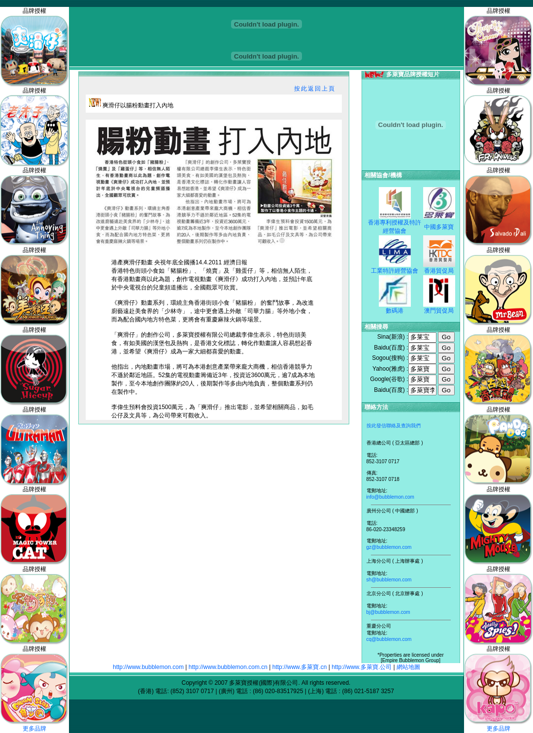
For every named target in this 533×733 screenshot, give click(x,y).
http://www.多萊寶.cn (299, 667)
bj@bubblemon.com (388, 612)
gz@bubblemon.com (389, 547)
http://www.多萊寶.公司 (362, 667)
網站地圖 (408, 667)
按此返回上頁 (314, 88)
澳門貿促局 (439, 310)
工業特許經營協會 (394, 270)
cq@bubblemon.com (389, 639)
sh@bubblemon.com (389, 579)
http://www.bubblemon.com (148, 667)
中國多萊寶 (439, 226)
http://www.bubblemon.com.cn (228, 667)
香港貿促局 (439, 270)
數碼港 (394, 310)
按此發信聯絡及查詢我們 (393, 425)
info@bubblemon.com (390, 497)
